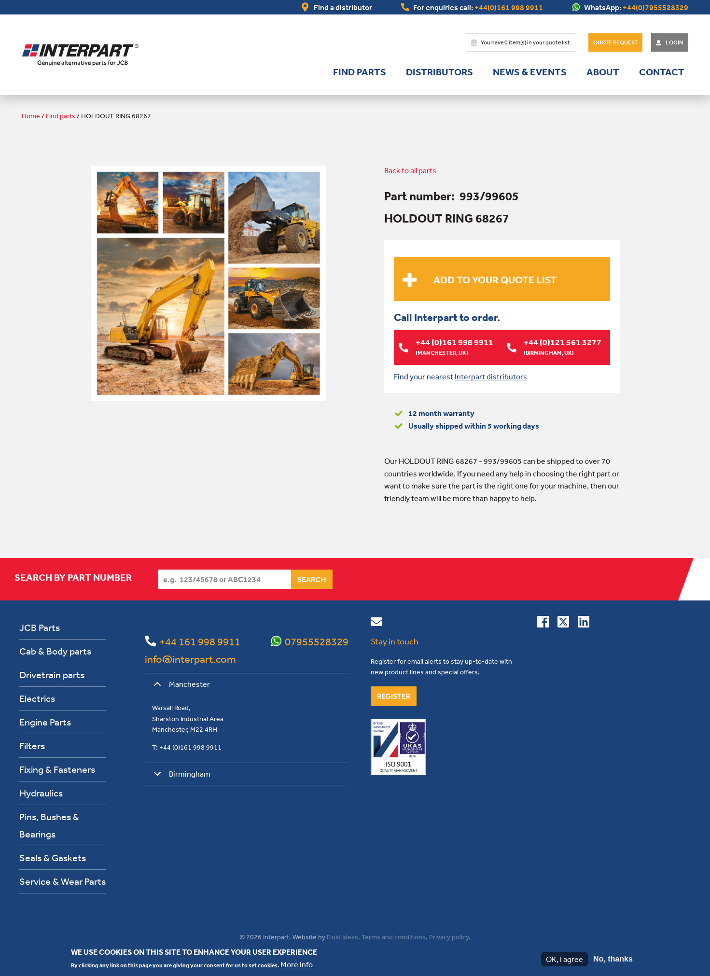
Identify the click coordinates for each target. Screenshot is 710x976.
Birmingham (180, 776)
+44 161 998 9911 (199, 641)
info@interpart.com (190, 658)
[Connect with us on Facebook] (543, 623)
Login (674, 42)
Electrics (37, 697)
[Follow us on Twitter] (563, 623)
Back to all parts (410, 170)
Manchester (180, 687)
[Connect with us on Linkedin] (583, 623)
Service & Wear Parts (62, 880)
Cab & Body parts (55, 650)
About (602, 72)
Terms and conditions (394, 936)
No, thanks (613, 959)
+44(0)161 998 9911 (508, 7)
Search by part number (73, 577)
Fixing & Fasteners (57, 768)
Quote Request (615, 42)
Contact (661, 72)
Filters (32, 745)
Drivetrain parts (51, 674)
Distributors (439, 72)
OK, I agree (564, 959)
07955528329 (316, 641)
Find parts (359, 72)
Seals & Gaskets (52, 857)
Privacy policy (449, 936)
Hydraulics (41, 792)
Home (31, 116)
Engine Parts (45, 721)
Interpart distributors (491, 376)
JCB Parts (39, 626)
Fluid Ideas (342, 936)
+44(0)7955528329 (655, 7)
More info (296, 964)
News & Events (530, 72)
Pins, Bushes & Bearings (49, 824)
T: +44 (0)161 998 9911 (187, 746)
